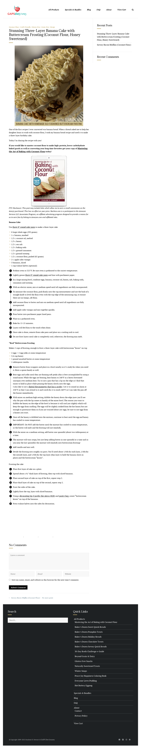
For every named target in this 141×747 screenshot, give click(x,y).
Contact (78, 709)
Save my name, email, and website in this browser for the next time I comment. (45, 579)
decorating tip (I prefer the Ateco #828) (36, 495)
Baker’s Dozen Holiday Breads (87, 636)
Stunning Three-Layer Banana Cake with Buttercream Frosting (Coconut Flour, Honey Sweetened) (114, 37)
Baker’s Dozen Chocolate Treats (88, 641)
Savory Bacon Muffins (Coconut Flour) (25, 597)
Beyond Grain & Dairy (84, 655)
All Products (53, 9)
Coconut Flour (14, 27)
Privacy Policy (81, 714)
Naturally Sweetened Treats (86, 665)
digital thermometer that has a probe (44, 386)
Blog (89, 9)
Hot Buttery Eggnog (83, 684)
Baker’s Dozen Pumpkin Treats (88, 631)
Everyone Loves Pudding (85, 679)
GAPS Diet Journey (47, 738)
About (108, 9)
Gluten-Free (36, 27)
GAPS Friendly (25, 27)
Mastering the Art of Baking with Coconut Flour (95, 621)
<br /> (16, 522)
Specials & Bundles (73, 9)
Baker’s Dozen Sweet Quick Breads (89, 626)
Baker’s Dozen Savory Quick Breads (90, 646)
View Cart (121, 9)
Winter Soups (80, 670)
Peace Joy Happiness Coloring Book (90, 675)
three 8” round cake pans (23, 227)
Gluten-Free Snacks (83, 660)
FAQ (98, 9)
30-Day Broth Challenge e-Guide (88, 650)
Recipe (52, 27)
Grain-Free (45, 27)
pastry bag (61, 495)
